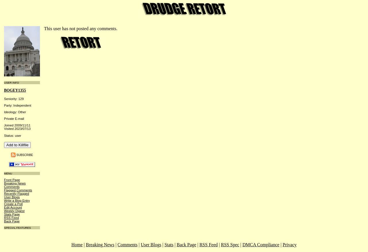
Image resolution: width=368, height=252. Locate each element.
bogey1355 (15, 90)
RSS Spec (230, 244)
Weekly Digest (14, 211)
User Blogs (12, 197)
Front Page (12, 180)
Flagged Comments (18, 190)
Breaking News (15, 183)
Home (77, 244)
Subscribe (24, 154)
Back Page (12, 221)
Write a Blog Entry (17, 200)
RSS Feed (11, 218)
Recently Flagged (16, 193)
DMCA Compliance (260, 244)
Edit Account (13, 207)
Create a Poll (13, 204)
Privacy (290, 244)
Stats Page (12, 214)
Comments (12, 186)
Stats (168, 244)
